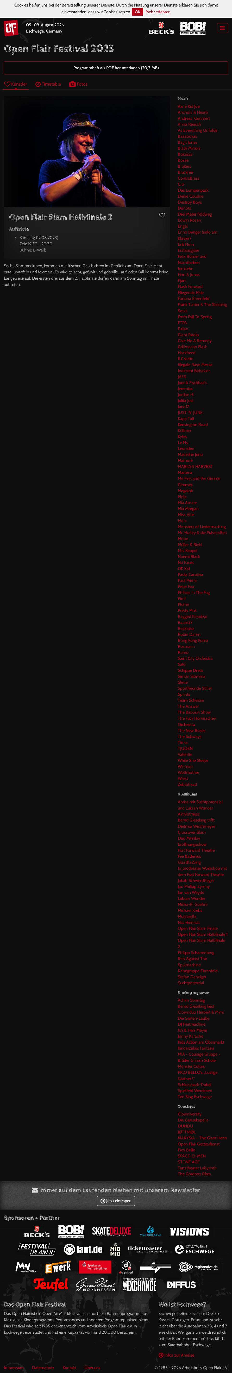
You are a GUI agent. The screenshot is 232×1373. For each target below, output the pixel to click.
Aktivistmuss (189, 814)
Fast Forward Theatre (196, 850)
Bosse (183, 160)
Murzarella (187, 916)
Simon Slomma (191, 676)
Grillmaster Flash (193, 346)
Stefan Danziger (192, 976)
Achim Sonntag (191, 1000)
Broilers (184, 166)
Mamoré (185, 460)
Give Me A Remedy (195, 340)
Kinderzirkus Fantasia (196, 1048)
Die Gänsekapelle (193, 1120)
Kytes (182, 436)
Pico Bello (186, 1150)
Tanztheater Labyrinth (197, 1167)
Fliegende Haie (191, 292)
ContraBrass (188, 178)
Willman (185, 766)
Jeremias (185, 388)
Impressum (14, 1367)
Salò (182, 664)
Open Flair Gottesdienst (199, 1144)
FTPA (182, 322)
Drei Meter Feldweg (195, 214)
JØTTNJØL (187, 1132)
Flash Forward (190, 286)
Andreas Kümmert (194, 118)
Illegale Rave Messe (195, 364)
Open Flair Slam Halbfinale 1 (203, 934)
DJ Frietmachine (191, 1024)
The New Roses (191, 730)
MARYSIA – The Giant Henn (202, 1138)
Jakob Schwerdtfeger (196, 880)
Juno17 (183, 406)
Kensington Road (193, 424)
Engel (183, 226)
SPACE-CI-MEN (192, 1155)
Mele (182, 496)
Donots (184, 208)
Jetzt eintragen (116, 1200)
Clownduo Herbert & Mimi (201, 1012)
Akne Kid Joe (189, 106)
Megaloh (185, 490)
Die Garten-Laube (193, 1018)
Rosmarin (186, 646)
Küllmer (184, 430)
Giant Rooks (188, 334)
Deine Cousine (190, 196)
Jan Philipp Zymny (194, 886)
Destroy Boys (190, 202)
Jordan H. (186, 394)
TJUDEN (185, 748)
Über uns (92, 1367)
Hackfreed (187, 352)
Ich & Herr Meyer (192, 1030)
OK (137, 11)
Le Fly (183, 442)
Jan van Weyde (191, 892)
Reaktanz (186, 628)
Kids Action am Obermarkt (201, 1042)
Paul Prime (187, 580)
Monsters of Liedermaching (202, 526)
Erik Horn (186, 244)
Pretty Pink (187, 610)
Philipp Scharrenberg (196, 952)
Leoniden (186, 448)
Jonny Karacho (190, 1036)
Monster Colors (191, 1066)
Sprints (184, 694)
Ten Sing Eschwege (195, 1096)
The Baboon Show (194, 712)
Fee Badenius (189, 856)
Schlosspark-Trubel (194, 1084)
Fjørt (182, 280)
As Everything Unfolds (197, 130)
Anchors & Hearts (193, 112)
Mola (182, 520)
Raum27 (185, 622)
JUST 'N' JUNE (190, 412)
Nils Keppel (187, 550)
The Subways (190, 736)
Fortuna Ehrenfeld (193, 298)
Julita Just (185, 400)
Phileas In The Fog (194, 592)
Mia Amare (187, 502)
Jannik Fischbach (192, 382)
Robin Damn (189, 634)
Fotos (78, 84)
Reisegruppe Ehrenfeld (198, 970)
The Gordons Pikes (194, 1173)
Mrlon (183, 538)
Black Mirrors (189, 148)
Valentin (185, 754)
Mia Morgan (188, 508)
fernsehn (185, 268)
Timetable (48, 84)
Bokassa (185, 154)
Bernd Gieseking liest (196, 1006)
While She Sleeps (193, 760)
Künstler (15, 84)
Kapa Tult (186, 418)
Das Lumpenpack (193, 190)
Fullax (183, 328)
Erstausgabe (188, 250)
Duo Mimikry (189, 838)
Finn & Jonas (189, 274)
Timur (183, 742)
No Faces (186, 562)
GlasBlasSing (189, 862)
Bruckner (185, 172)
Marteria (185, 472)
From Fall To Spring (195, 316)
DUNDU (185, 1126)
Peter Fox (186, 586)
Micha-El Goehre (193, 904)
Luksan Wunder (191, 898)
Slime (183, 682)
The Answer (188, 706)
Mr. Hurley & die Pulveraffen (202, 532)
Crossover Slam (192, 832)
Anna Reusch (189, 124)
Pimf (182, 598)
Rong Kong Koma (193, 640)
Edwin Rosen (189, 220)
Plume (183, 604)
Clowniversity (190, 1114)
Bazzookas (187, 136)
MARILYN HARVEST (195, 466)
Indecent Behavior (194, 370)
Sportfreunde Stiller (195, 688)
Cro (181, 184)
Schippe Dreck (190, 670)
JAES (182, 376)
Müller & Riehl (190, 544)
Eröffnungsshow (192, 844)
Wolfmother (188, 772)
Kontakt (69, 1367)
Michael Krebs (190, 910)
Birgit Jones (187, 142)
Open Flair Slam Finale (198, 928)
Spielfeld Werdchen (195, 1090)
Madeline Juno (190, 454)
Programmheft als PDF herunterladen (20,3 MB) (116, 67)
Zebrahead (187, 784)
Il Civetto (185, 358)
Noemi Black (189, 556)
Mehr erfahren (158, 11)
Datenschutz (43, 1367)
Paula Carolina (190, 574)
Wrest (183, 778)
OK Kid (184, 568)
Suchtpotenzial (191, 982)
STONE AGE (189, 1161)
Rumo (183, 652)
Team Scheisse (191, 700)
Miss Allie (186, 514)
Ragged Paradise (192, 616)
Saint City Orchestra (195, 658)
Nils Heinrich (189, 922)
